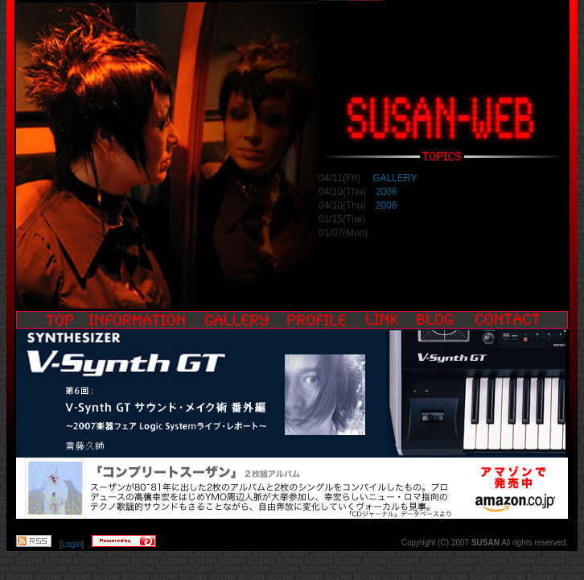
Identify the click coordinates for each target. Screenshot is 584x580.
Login (71, 544)
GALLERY (393, 178)
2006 (386, 191)
